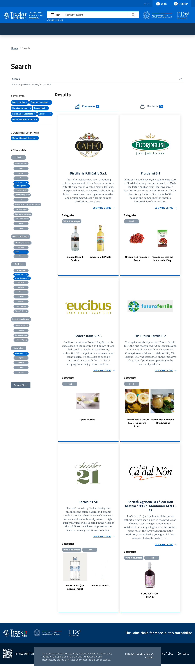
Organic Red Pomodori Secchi (137, 259)
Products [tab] (151, 106)
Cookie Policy (145, 654)
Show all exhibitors (55, 19)
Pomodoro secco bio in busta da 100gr (162, 259)
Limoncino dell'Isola (100, 257)
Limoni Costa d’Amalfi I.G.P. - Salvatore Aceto (137, 424)
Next (179, 243)
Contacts (183, 655)
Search (16, 79)
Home (14, 48)
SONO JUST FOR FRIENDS (149, 597)
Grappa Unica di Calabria (75, 259)
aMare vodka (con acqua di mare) (75, 588)
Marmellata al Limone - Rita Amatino (162, 422)
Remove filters (20, 385)
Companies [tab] (87, 106)
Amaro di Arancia (100, 587)
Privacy (130, 654)
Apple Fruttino (87, 420)
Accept (149, 657)
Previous (121, 243)
